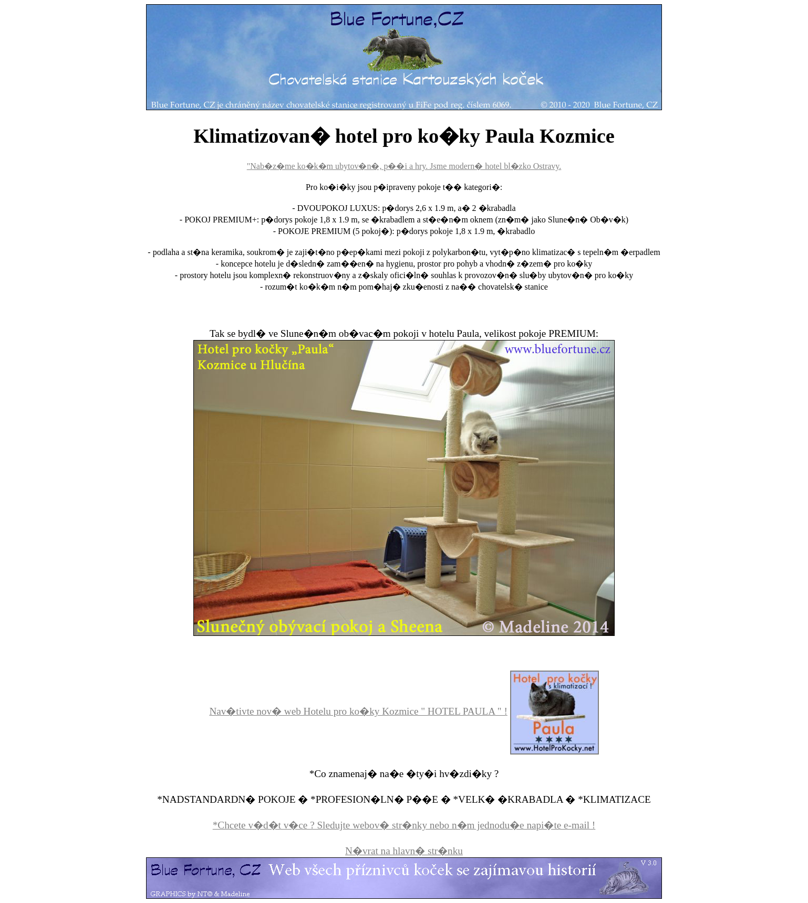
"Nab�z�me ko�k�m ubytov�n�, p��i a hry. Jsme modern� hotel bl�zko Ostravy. (404, 166)
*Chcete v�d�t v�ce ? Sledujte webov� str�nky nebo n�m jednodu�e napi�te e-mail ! (404, 825)
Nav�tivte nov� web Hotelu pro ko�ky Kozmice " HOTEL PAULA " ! (358, 711)
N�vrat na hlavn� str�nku (404, 850)
